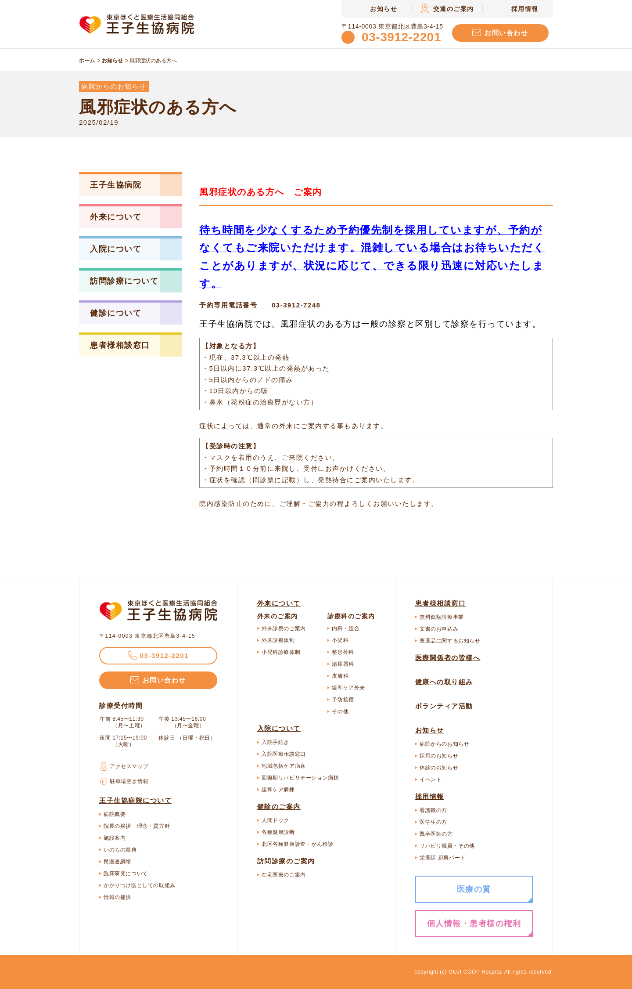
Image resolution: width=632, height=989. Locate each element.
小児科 (340, 640)
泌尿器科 (343, 664)
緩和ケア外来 (348, 687)
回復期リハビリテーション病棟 (300, 777)
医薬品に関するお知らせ (450, 640)
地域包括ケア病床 (284, 766)
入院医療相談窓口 (284, 754)
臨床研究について (126, 873)
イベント (431, 779)
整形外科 (343, 652)
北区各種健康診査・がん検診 (298, 844)
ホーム (87, 61)
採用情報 (429, 796)
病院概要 (115, 814)
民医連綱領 (117, 861)
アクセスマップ (129, 766)
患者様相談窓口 (440, 603)
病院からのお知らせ (444, 744)
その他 (340, 711)
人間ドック (275, 820)
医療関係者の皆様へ (448, 657)
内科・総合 (345, 628)
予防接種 (343, 699)
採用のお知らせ (439, 755)
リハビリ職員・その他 (447, 845)
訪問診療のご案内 (286, 861)
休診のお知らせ (439, 767)
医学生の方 (433, 822)
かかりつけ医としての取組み (140, 885)
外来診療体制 (278, 640)
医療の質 (474, 889)
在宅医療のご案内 (284, 874)
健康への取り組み (444, 682)
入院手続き (275, 742)
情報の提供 (117, 897)
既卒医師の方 (436, 834)
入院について (279, 728)
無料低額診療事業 (442, 617)
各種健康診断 (278, 832)
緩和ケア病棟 (278, 789)
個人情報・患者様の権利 (474, 923)
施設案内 (115, 838)
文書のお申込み (439, 629)
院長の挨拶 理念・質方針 (137, 826)
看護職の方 (433, 810)
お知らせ (112, 61)
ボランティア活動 (444, 706)
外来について (279, 603)
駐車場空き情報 (129, 781)
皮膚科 (340, 676)
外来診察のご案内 (284, 628)
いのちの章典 (120, 849)
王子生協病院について (135, 800)
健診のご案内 (279, 806)
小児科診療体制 (281, 652)
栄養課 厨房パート (443, 857)
